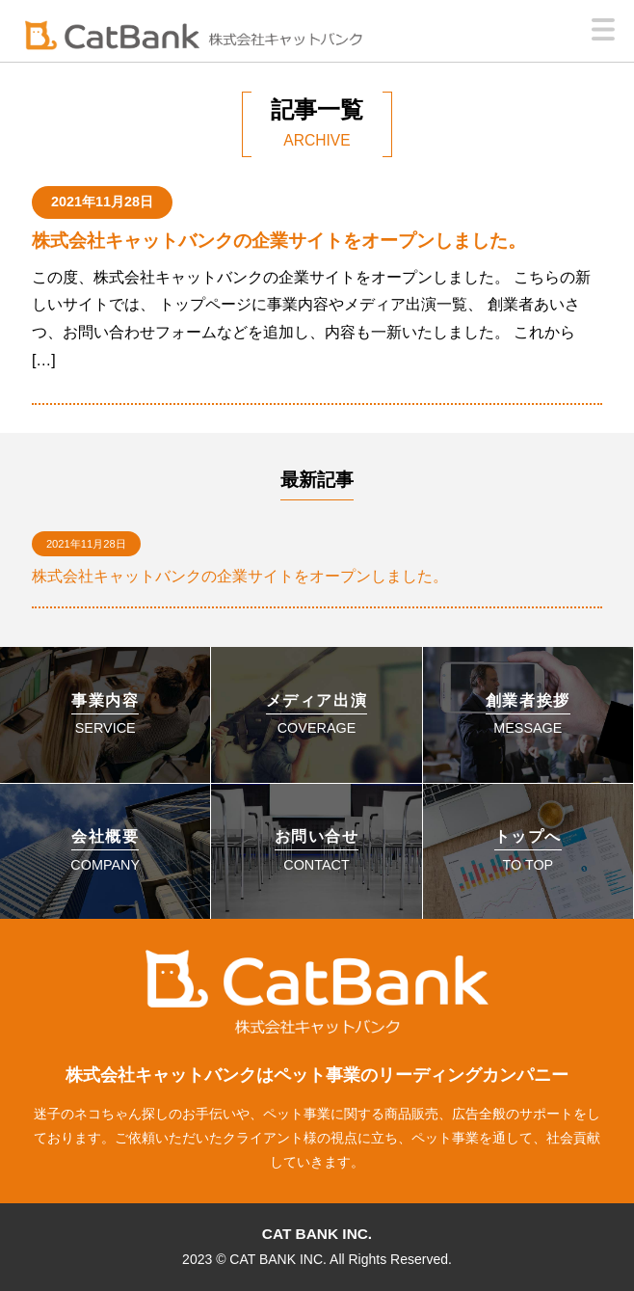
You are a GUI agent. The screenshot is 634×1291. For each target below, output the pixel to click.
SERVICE (105, 714)
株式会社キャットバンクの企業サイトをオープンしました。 (279, 240)
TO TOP (528, 850)
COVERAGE (317, 714)
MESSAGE (528, 714)
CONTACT (317, 850)
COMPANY (105, 850)
